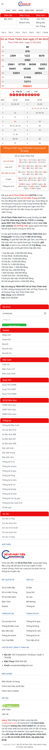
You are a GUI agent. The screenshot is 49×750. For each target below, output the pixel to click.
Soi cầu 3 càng (8, 537)
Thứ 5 (24, 32)
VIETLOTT (39, 10)
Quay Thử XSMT (9, 389)
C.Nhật (45, 32)
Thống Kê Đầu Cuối (10, 425)
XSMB (8, 10)
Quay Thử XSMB (9, 384)
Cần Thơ (41, 19)
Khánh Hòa (24, 22)
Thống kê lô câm (9, 480)
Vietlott (6, 330)
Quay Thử (7, 380)
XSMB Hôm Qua (9, 405)
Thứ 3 (10, 32)
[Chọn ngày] (24, 313)
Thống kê (7, 420)
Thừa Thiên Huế (15, 42)
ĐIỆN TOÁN (29, 10)
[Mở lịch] (45, 313)
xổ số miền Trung (29, 198)
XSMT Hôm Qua (9, 409)
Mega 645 (6, 335)
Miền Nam (40, 15)
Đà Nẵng (24, 19)
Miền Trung (24, 15)
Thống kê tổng (8, 475)
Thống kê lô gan (9, 471)
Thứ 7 (38, 32)
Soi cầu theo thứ (9, 523)
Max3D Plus (7, 348)
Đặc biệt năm (8, 457)
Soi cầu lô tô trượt (10, 527)
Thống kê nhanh (9, 466)
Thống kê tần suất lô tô (12, 503)
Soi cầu (6, 514)
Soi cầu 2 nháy (8, 518)
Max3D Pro (7, 353)
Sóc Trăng (40, 26)
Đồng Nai (40, 22)
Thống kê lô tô (8, 461)
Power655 (6, 339)
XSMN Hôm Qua (9, 414)
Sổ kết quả (6, 507)
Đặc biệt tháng (8, 452)
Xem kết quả (14, 326)
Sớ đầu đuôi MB (9, 434)
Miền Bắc (8, 15)
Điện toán (7, 359)
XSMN (20, 10)
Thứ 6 (31, 32)
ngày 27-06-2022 (33, 42)
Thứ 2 (4, 32)
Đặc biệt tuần (8, 448)
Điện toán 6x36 (8, 373)
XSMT (14, 10)
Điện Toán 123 (8, 369)
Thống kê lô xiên (9, 493)
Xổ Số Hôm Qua (10, 400)
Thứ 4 (17, 32)
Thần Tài (5, 364)
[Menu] (2, 4)
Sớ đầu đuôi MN (9, 443)
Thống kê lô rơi (8, 484)
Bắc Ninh (8, 19)
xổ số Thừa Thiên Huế (19, 195)
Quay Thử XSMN (9, 394)
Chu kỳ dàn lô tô (9, 430)
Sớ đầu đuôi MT (9, 439)
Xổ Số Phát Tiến (21, 226)
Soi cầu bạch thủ (9, 532)
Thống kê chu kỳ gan (11, 498)
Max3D (5, 344)
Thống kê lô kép (9, 489)
